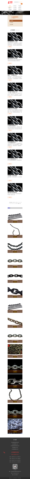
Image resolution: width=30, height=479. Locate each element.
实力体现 (14, 7)
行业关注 (19, 9)
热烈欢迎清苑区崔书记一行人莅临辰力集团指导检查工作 (16, 41)
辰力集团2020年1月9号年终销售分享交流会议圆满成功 (15, 108)
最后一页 (19, 203)
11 (14, 203)
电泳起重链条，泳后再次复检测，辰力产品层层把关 (15, 175)
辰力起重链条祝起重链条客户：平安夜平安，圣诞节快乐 (16, 125)
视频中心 (9, 7)
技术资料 (14, 9)
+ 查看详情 (9, 46)
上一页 (16, 202)
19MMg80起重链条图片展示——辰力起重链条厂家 (15, 142)
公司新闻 (9, 9)
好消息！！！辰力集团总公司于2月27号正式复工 (15, 75)
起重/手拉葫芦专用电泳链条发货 (12, 192)
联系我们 (19, 7)
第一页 (14, 202)
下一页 (16, 203)
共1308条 (10, 202)
